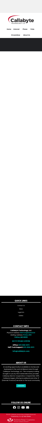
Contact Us (21, 305)
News (21, 309)
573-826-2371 (24, 345)
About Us (26, 35)
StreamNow (15, 35)
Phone (25, 29)
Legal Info (21, 312)
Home (9, 29)
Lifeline (21, 316)
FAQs (32, 29)
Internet (16, 29)
